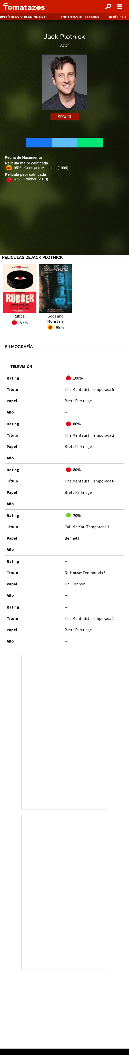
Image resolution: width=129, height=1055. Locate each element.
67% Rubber (31, 179)
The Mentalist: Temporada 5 (89, 389)
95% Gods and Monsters (41, 168)
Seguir (64, 117)
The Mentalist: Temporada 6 (89, 480)
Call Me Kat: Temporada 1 (87, 526)
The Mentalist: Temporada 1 (89, 618)
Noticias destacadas (81, 17)
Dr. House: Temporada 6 (85, 572)
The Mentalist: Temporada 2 (89, 435)
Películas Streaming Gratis (26, 17)
